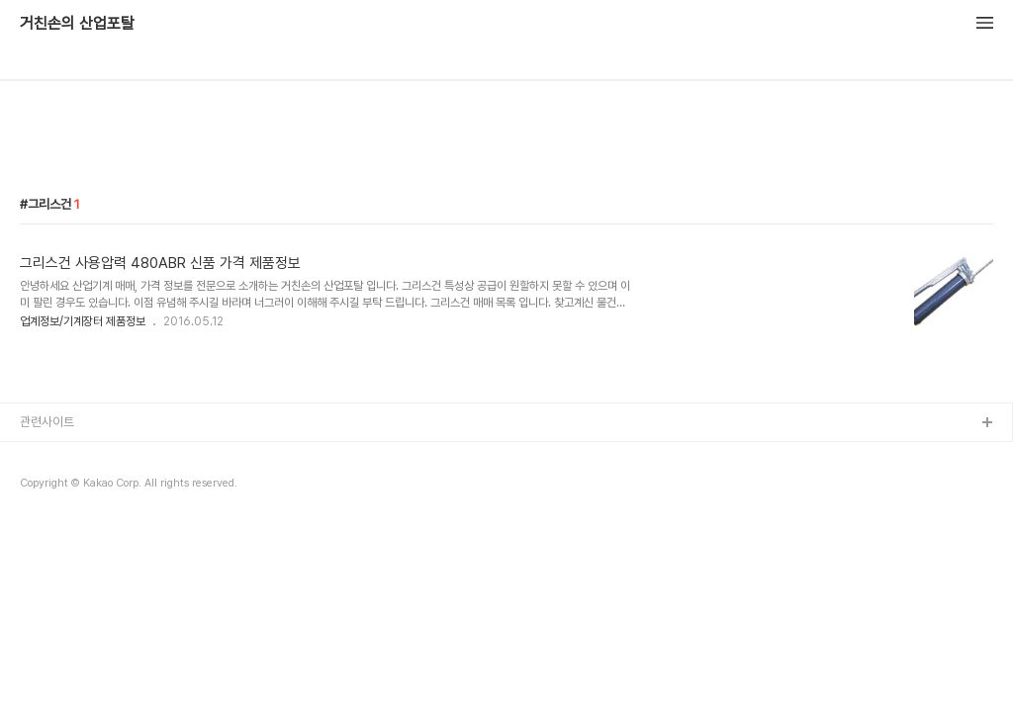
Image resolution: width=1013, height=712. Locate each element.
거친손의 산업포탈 (77, 24)
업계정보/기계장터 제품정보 (82, 321)
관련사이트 (47, 421)
